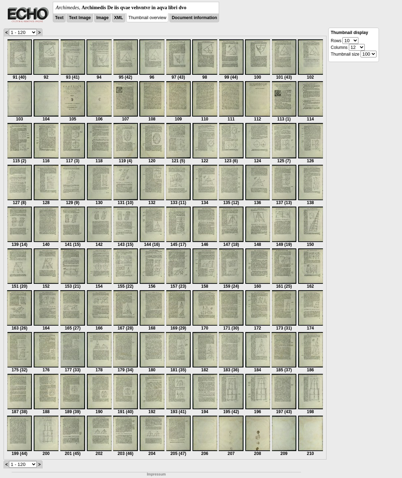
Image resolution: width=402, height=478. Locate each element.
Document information (194, 17)
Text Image (80, 17)
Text (59, 17)
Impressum (156, 474)
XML (118, 17)
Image (102, 17)
